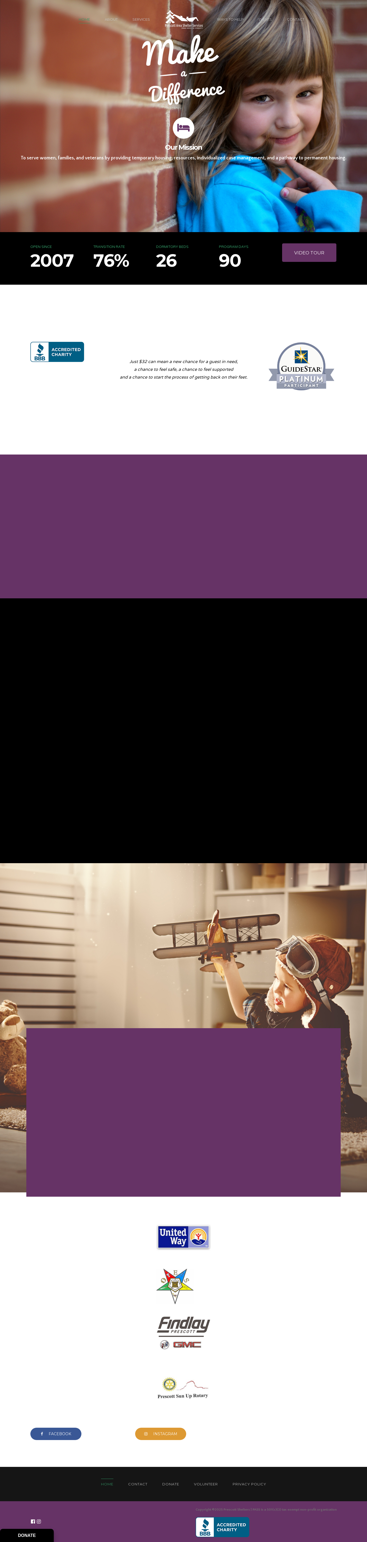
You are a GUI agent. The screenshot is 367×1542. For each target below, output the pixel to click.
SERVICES (141, 19)
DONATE (170, 1484)
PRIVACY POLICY (249, 1484)
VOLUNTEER (206, 1484)
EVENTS (265, 19)
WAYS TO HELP (230, 19)
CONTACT (295, 19)
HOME (84, 19)
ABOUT (111, 19)
